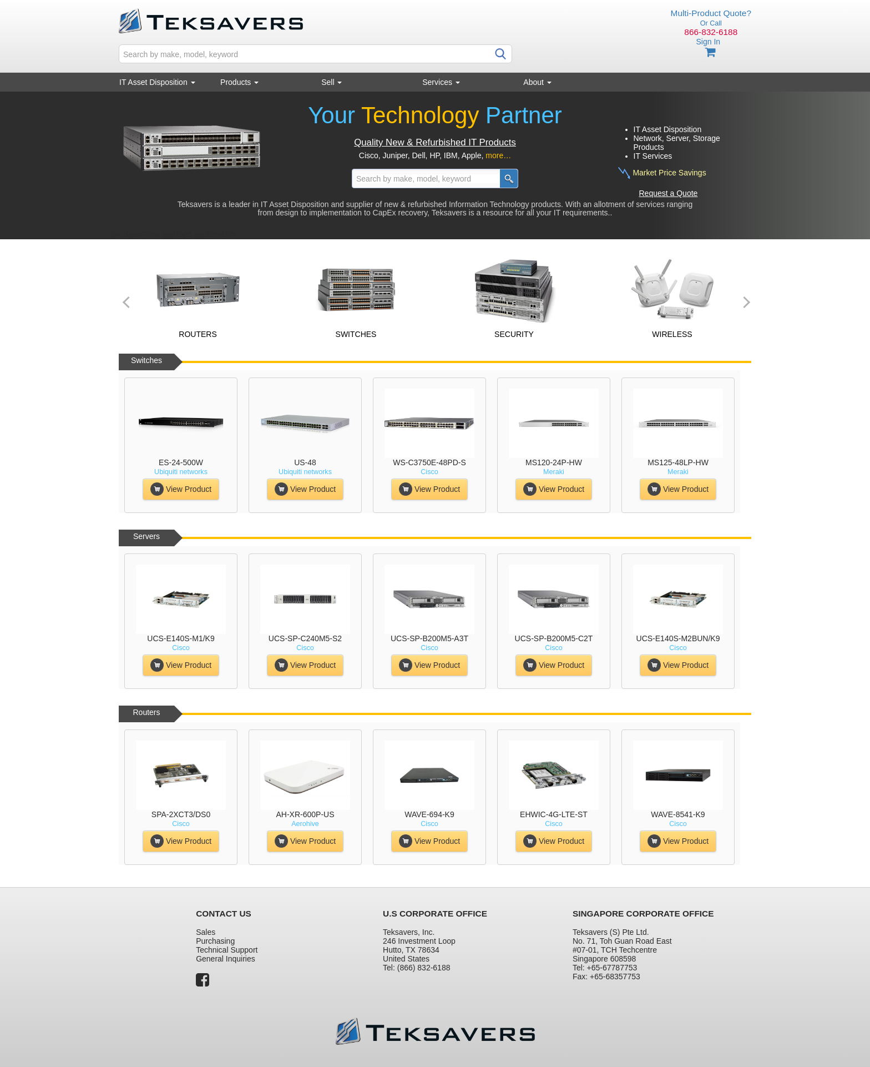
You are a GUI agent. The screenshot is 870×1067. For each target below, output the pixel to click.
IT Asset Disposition (157, 82)
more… (498, 155)
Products (239, 82)
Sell (331, 82)
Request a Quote (668, 193)
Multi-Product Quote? (711, 13)
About (537, 82)
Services (441, 82)
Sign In (708, 41)
